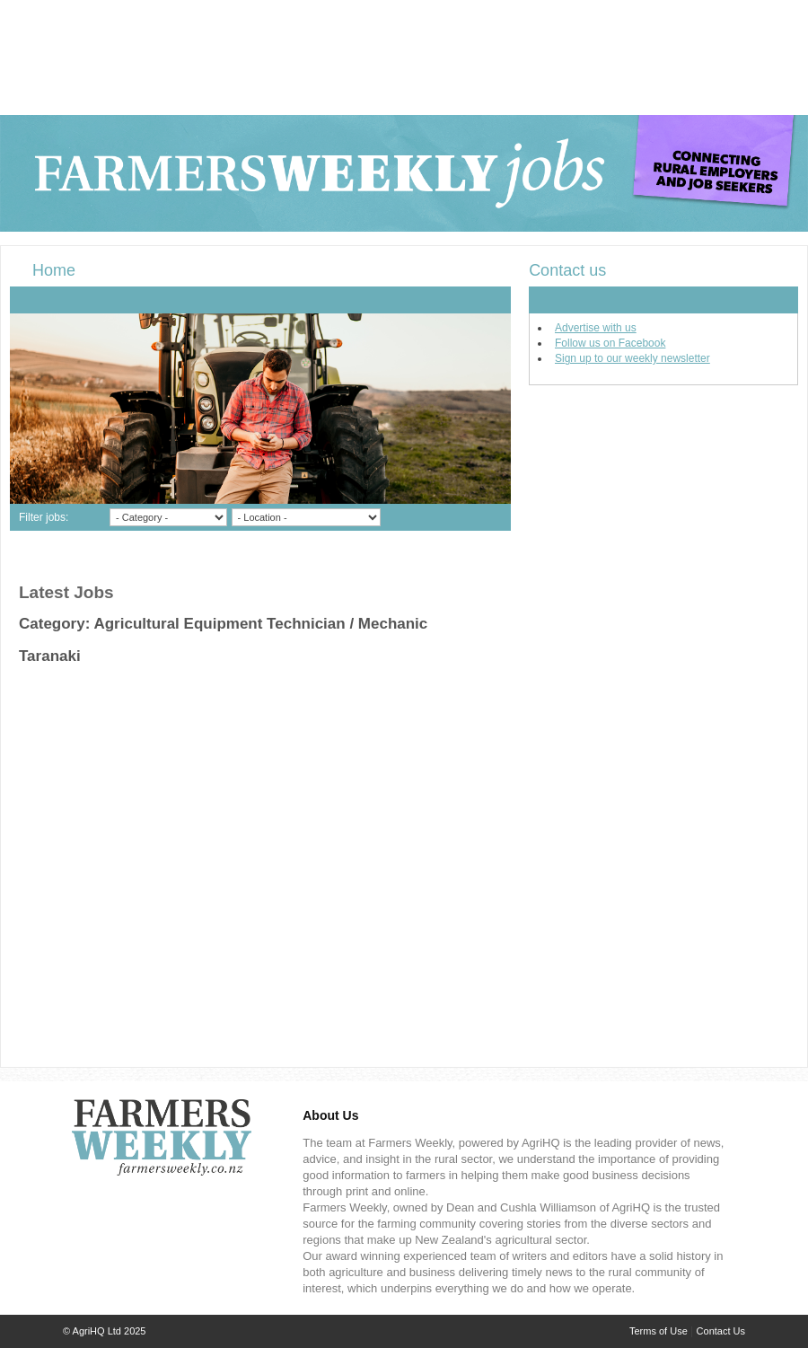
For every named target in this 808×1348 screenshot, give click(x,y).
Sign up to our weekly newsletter (632, 358)
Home (53, 270)
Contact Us (721, 1331)
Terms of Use (658, 1331)
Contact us (567, 270)
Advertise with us (596, 328)
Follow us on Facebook (610, 343)
